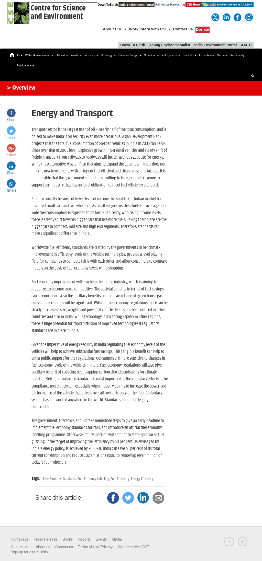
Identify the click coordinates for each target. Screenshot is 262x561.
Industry (91, 55)
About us (43, 547)
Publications (25, 65)
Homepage (20, 539)
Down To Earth (132, 45)
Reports (84, 539)
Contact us (183, 29)
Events (101, 539)
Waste (76, 55)
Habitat (62, 55)
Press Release (45, 539)
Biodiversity (237, 55)
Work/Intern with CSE (149, 29)
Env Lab (189, 55)
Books (67, 539)
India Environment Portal (215, 45)
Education (206, 55)
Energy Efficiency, (142, 479)
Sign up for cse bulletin (29, 552)
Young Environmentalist (169, 45)
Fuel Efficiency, (121, 479)
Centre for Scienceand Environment (58, 12)
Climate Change (129, 55)
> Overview (21, 88)
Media (222, 55)
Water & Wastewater (39, 55)
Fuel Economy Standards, (60, 479)
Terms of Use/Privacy (95, 547)
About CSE (114, 29)
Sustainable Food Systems (162, 55)
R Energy (108, 55)
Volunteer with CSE (133, 547)
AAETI (246, 45)
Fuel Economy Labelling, (94, 479)
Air (20, 55)
